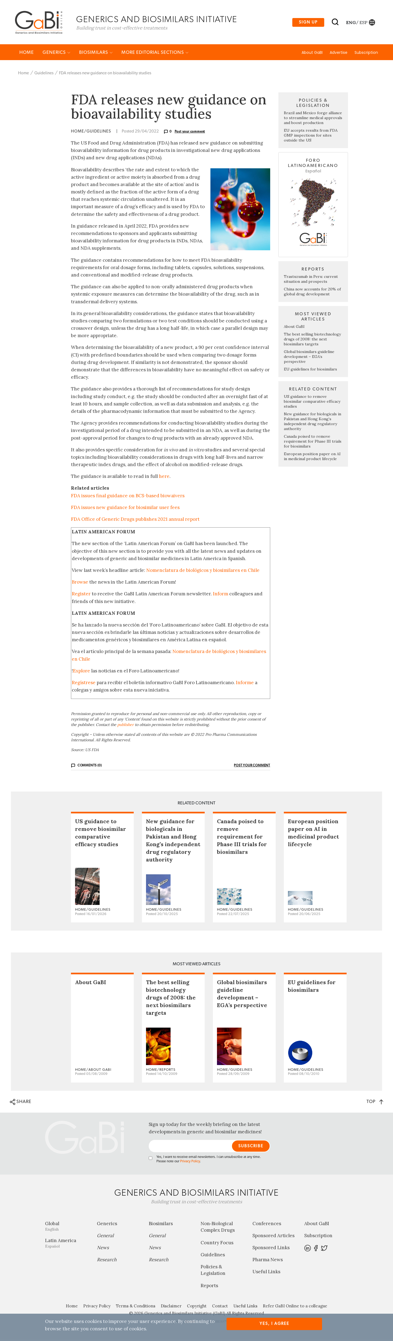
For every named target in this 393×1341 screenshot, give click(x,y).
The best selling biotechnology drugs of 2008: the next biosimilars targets (312, 340)
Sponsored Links (271, 1249)
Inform (220, 595)
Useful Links (266, 1273)
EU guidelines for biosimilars (310, 370)
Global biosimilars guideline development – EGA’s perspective (309, 358)
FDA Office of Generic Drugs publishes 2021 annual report (135, 520)
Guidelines (43, 74)
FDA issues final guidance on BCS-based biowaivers (127, 497)
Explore (81, 672)
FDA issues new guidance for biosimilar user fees (125, 509)
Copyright (197, 1307)
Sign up (308, 23)
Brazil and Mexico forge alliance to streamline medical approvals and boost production (313, 119)
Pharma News (267, 1261)
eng (350, 22)
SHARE (20, 1103)
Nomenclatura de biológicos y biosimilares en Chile (203, 572)
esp (363, 22)
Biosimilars (96, 53)
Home (26, 53)
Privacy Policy (190, 1162)
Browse (80, 583)
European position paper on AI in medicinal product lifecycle (312, 458)
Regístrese (84, 684)
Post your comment (190, 132)
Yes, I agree (274, 1324)
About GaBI (312, 54)
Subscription (366, 54)
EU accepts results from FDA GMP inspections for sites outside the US (311, 136)
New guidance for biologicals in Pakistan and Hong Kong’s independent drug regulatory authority (312, 423)
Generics (56, 53)
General (105, 1237)
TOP (375, 1103)
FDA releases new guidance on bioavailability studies (105, 74)
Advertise (338, 54)
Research (107, 1261)
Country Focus (217, 1244)
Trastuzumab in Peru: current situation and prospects (311, 280)
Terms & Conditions (135, 1307)
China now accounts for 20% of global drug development (312, 293)
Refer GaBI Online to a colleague (295, 1307)
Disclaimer (171, 1307)
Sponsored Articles (273, 1237)
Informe (245, 684)
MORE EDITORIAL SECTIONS (155, 53)
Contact (220, 1307)
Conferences (266, 1225)
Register (81, 595)
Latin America (67, 1244)
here (164, 478)
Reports (209, 1287)
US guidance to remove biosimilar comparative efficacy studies (312, 402)
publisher (125, 725)
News (103, 1249)
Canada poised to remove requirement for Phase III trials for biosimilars (312, 442)
